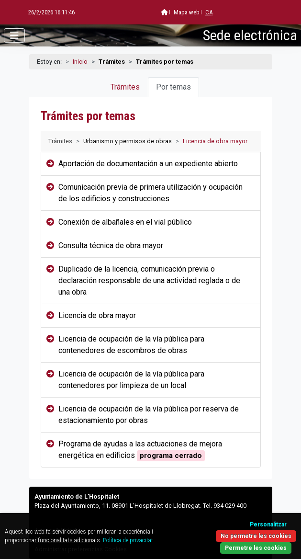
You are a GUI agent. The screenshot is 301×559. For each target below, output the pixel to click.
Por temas (173, 86)
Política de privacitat (128, 540)
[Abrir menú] (14, 35)
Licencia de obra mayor (97, 315)
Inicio (80, 61)
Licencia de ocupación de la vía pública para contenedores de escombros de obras (131, 344)
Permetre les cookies (256, 548)
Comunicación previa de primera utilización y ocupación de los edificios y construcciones (150, 193)
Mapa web (163, 12)
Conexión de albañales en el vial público (125, 222)
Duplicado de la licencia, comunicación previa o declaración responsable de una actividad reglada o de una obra (149, 280)
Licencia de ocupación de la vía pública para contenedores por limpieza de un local (131, 379)
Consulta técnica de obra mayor (110, 245)
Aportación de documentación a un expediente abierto (148, 163)
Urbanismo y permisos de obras (127, 141)
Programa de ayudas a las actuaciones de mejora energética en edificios (140, 450)
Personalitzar (268, 524)
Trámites (125, 86)
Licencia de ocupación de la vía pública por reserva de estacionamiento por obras (148, 414)
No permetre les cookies (256, 536)
